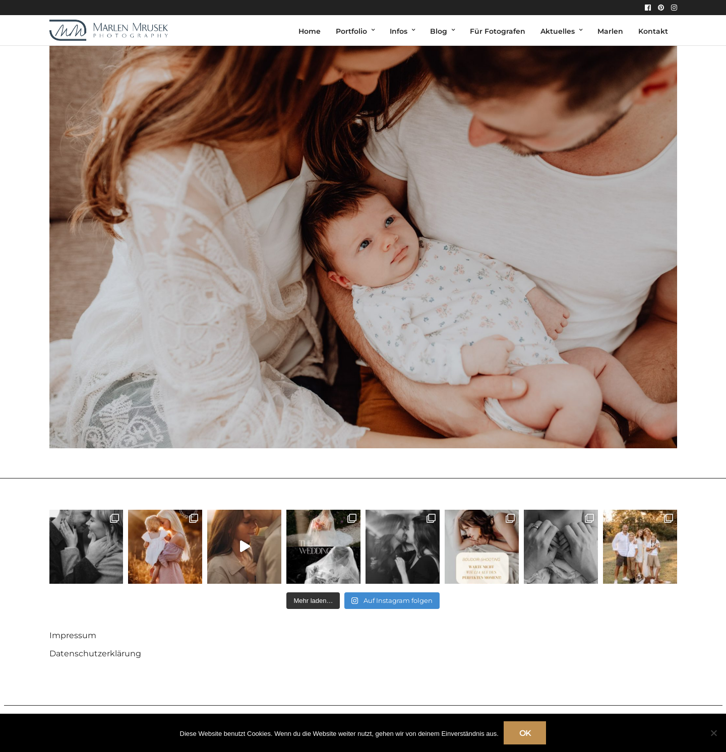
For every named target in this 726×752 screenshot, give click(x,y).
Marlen (610, 31)
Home (309, 31)
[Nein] (713, 733)
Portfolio (351, 31)
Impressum (72, 635)
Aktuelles (557, 31)
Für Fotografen (497, 31)
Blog (438, 31)
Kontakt (653, 31)
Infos (398, 31)
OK (525, 733)
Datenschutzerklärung (95, 653)
